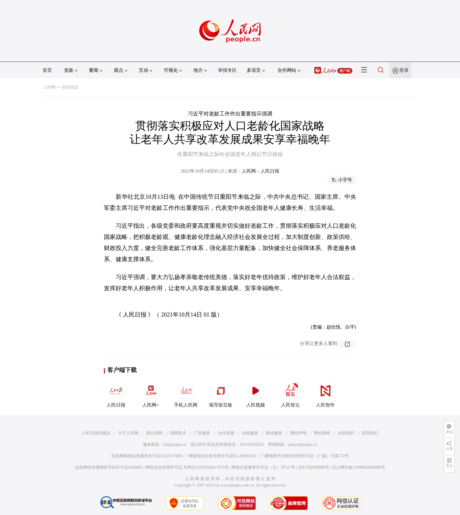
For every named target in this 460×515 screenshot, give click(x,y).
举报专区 (227, 70)
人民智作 (325, 393)
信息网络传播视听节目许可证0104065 (109, 467)
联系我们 (370, 433)
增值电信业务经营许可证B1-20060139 (222, 456)
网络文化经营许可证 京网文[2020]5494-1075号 (187, 467)
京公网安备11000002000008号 (358, 467)
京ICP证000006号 (313, 467)
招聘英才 (178, 433)
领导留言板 (220, 393)
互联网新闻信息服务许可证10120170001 (147, 456)
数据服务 (274, 433)
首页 (47, 70)
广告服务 (202, 433)
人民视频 (255, 393)
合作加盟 (226, 433)
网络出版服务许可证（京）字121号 (263, 467)
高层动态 (70, 87)
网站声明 (298, 433)
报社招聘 (154, 433)
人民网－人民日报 (260, 171)
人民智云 (290, 393)
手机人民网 (185, 393)
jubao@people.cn (302, 444)
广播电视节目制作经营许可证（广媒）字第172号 (305, 456)
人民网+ (151, 393)
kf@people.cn (175, 444)
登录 (404, 70)
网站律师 (322, 433)
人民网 (49, 87)
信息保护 (346, 433)
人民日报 (116, 393)
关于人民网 (128, 433)
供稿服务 (250, 433)
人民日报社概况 (96, 433)
